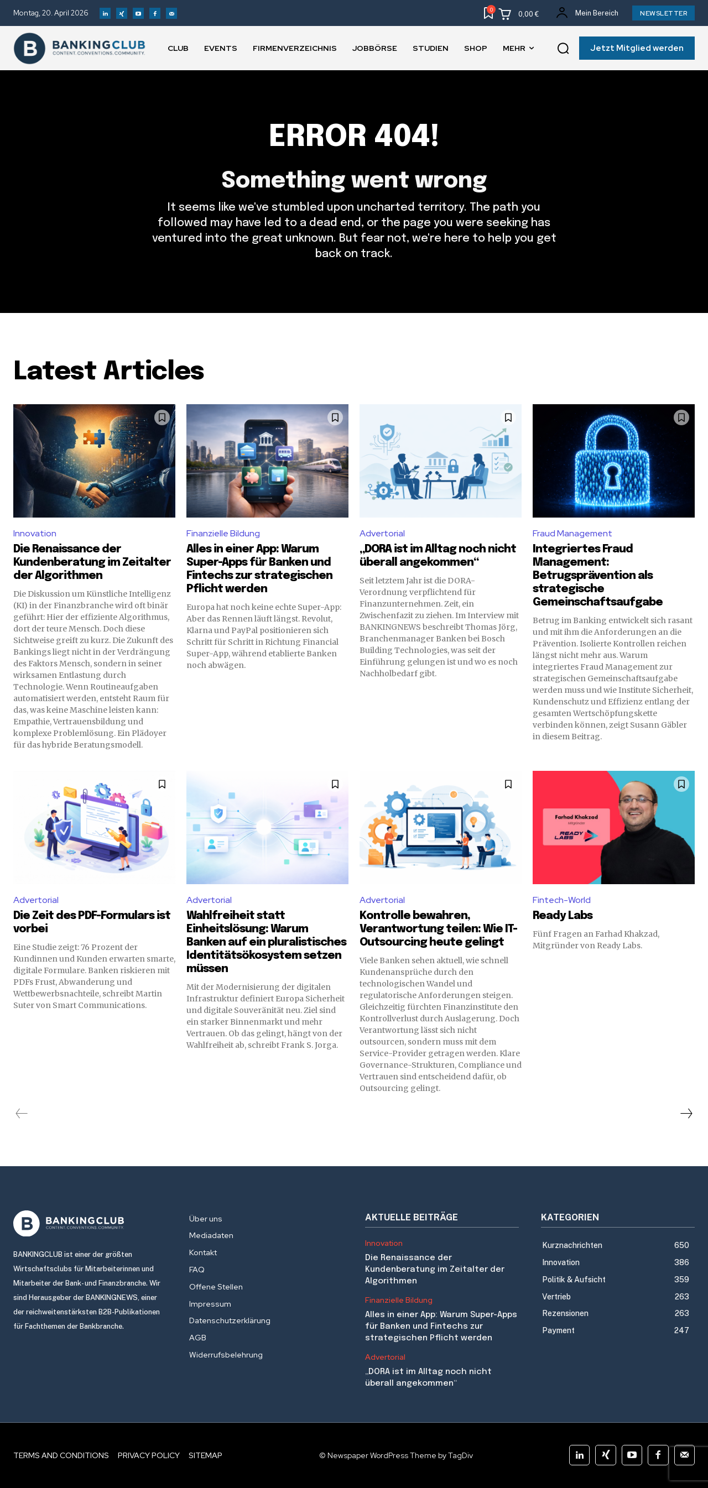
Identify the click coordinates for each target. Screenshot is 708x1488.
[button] (563, 49)
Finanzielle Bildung (223, 533)
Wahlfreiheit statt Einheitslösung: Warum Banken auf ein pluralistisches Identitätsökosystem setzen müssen (266, 942)
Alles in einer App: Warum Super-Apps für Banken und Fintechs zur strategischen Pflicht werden (441, 1327)
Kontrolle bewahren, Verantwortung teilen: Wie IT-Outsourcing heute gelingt (438, 929)
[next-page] (686, 1113)
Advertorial (382, 533)
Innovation (34, 533)
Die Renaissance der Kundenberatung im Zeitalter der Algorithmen (92, 563)
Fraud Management (572, 533)
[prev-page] (21, 1113)
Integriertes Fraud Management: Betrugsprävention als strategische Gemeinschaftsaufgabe (598, 576)
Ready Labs (562, 916)
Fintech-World (562, 900)
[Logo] (90, 1223)
